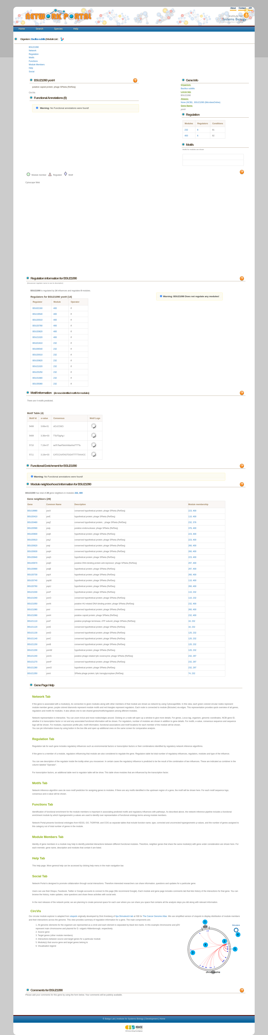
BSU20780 (37, 325)
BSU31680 (37, 378)
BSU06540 (37, 349)
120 (190, 633)
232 (186, 130)
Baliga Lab (110, 1019)
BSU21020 (37, 337)
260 (190, 545)
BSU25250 (37, 372)
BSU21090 (34, 47)
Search (39, 28)
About (233, 8)
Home (21, 28)
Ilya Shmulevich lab (124, 916)
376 (194, 522)
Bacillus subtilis (38, 39)
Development (151, 1019)
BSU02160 (37, 308)
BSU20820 (37, 331)
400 (186, 135)
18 (189, 621)
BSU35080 (37, 384)
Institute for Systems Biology (130, 1019)
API (250, 8)
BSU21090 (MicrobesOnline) (207, 102)
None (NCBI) (187, 102)
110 (190, 516)
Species (58, 28)
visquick (73, 916)
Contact (242, 8)
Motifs (31, 57)
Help (75, 28)
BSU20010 (37, 320)
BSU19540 (37, 314)
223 (190, 511)
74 (189, 673)
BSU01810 (37, 343)
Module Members (37, 64)
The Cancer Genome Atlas (155, 916)
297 (190, 563)
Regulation (33, 54)
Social (31, 71)
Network (32, 50)
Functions (33, 61)
